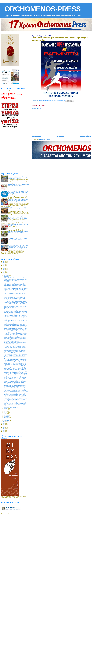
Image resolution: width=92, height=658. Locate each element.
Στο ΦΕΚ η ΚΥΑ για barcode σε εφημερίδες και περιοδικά (15, 377)
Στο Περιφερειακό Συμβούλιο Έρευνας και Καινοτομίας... (15, 393)
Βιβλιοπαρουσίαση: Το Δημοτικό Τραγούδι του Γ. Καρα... (15, 368)
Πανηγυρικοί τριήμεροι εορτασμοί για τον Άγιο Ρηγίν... (15, 404)
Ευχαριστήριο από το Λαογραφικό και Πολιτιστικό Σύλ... (15, 369)
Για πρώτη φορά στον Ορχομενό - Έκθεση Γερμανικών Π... (16, 316)
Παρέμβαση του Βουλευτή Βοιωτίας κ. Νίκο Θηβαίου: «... (15, 319)
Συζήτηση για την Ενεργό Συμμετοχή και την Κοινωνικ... (15, 350)
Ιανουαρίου (6, 275)
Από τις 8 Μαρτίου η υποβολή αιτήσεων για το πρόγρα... (15, 376)
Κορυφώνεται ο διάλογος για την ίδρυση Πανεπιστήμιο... (15, 386)
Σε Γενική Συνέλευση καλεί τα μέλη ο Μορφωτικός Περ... (15, 381)
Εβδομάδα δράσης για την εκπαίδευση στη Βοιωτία (14, 346)
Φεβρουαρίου (7, 276)
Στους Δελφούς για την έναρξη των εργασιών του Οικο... (15, 403)
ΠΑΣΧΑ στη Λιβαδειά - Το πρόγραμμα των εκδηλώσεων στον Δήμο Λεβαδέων (18, 232)
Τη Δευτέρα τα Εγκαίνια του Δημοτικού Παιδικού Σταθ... (15, 317)
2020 (4, 423)
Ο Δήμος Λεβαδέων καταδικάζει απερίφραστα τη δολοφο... (16, 321)
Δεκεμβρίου (6, 420)
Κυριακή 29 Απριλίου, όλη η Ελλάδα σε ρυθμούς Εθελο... (15, 289)
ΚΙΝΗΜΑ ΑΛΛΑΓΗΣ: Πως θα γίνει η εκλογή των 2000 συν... (16, 378)
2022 (4, 425)
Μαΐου (5, 411)
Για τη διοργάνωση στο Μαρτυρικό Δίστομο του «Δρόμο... (15, 390)
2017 (4, 272)
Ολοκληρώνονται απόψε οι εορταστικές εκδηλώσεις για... (15, 356)
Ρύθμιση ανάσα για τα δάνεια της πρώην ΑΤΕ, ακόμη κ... (15, 367)
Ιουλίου (5, 413)
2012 (4, 265)
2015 (4, 269)
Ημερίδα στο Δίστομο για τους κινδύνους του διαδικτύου (15, 373)
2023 (4, 427)
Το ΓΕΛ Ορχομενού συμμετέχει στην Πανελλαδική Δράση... (16, 365)
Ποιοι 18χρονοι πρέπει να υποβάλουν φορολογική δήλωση (16, 391)
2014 (4, 268)
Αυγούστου (6, 415)
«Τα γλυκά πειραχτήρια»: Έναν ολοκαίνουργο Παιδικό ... (15, 360)
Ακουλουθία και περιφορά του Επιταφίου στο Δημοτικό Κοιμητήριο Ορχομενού (18, 185)
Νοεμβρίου (6, 419)
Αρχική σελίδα (60, 136)
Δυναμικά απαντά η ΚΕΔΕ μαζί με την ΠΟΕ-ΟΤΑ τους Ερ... (16, 320)
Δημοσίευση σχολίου (36, 108)
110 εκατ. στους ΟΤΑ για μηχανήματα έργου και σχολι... (15, 363)
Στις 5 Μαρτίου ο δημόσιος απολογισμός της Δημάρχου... (15, 313)
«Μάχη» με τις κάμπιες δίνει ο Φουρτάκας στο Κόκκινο (15, 394)
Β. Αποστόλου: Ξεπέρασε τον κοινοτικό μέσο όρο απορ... (15, 354)
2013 (4, 266)
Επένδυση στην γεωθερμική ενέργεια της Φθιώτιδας (14, 399)
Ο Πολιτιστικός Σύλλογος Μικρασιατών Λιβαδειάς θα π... (15, 359)
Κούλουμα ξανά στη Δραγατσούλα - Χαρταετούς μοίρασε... (16, 288)
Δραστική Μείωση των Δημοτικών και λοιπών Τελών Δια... (15, 328)
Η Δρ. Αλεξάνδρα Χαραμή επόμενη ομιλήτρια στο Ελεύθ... (15, 302)
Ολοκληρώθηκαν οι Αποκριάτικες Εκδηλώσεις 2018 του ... (15, 301)
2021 (4, 424)
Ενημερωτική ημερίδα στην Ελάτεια (11, 343)
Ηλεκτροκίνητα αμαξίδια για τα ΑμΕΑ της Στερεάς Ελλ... (15, 382)
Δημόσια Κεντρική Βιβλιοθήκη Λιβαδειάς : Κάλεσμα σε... (15, 285)
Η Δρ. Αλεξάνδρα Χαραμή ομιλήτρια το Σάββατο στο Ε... (15, 334)
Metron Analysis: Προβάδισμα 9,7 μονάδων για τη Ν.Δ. (15, 338)
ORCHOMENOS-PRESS (43, 9)
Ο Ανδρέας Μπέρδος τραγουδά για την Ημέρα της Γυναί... (15, 374)
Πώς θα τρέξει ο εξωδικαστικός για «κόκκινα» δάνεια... (15, 400)
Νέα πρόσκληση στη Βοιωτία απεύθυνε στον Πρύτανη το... (16, 333)
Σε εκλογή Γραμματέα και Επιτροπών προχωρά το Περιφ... (16, 383)
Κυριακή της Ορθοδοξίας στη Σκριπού (11, 341)
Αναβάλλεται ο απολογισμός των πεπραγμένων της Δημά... (16, 325)
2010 (4, 262)
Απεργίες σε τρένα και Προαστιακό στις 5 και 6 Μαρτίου (15, 389)
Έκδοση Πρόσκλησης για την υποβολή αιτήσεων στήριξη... (16, 370)
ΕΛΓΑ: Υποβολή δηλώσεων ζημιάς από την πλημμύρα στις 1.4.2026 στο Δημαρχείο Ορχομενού (18, 192)
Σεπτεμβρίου (7, 416)
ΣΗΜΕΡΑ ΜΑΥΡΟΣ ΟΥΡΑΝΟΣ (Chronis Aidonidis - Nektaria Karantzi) (17, 239)
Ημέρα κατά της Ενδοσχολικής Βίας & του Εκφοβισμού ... (15, 395)
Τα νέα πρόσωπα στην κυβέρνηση (11, 405)
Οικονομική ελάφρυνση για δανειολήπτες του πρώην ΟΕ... (16, 323)
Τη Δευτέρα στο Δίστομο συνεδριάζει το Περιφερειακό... (15, 385)
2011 (4, 264)
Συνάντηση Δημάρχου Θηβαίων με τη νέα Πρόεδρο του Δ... (16, 284)
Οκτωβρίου (6, 417)
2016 (4, 271)
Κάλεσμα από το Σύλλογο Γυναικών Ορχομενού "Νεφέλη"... (16, 387)
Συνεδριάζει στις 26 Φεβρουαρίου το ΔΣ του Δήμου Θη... (15, 299)
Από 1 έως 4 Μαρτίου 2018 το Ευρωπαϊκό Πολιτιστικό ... (15, 336)
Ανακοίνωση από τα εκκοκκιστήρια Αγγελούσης (13, 372)
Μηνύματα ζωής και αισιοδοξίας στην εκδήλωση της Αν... (15, 332)
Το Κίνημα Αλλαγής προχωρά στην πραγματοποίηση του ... (16, 290)
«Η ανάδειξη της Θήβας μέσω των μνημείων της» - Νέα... (15, 398)
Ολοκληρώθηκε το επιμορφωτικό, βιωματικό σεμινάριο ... (15, 308)
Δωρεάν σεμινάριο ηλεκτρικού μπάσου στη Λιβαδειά (14, 324)
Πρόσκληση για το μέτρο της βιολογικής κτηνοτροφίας (15, 306)
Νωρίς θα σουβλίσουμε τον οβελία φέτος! (12, 339)
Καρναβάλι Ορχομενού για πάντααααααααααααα (14, 281)
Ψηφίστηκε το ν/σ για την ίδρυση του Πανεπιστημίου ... (15, 361)
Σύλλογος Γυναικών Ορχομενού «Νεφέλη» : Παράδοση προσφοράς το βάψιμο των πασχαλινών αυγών (18, 200)
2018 (4, 273)
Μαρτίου (6, 408)
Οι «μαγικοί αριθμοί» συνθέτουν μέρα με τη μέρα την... (15, 315)
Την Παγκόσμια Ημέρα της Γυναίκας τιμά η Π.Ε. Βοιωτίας (15, 358)
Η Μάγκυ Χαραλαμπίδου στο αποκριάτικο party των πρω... (16, 286)
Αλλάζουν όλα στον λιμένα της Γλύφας (11, 307)
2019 (4, 421)
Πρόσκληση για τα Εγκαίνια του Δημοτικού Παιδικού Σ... (15, 296)
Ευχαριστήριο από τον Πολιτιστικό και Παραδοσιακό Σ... (15, 345)
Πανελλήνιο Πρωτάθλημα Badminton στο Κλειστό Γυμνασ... (16, 312)
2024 (4, 428)
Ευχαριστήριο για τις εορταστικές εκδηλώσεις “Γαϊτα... (15, 292)
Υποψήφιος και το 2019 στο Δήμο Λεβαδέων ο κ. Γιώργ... (15, 402)
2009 (4, 261)
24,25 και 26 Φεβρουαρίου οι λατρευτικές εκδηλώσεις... (15, 277)
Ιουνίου (5, 412)
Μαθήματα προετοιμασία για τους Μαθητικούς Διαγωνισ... (15, 294)
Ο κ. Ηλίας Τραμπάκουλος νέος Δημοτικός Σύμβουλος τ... (15, 380)
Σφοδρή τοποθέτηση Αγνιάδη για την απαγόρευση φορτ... (15, 329)
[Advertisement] (52, 121)
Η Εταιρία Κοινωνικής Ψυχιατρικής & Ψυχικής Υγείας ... (15, 351)
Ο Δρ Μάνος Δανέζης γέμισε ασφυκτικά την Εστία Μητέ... (15, 347)
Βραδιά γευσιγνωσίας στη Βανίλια (10, 348)
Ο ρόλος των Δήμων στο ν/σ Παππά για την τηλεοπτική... (15, 364)
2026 (4, 431)
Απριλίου (6, 409)
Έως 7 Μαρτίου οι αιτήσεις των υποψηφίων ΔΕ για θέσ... (15, 283)
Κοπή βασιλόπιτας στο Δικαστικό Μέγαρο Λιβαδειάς (14, 297)
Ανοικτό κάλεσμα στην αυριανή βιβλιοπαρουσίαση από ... (15, 279)
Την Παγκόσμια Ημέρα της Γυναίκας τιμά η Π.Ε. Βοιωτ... (15, 396)
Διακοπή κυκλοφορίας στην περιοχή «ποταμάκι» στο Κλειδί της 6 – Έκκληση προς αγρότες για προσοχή (17, 177)
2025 (4, 430)
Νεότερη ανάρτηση (36, 136)
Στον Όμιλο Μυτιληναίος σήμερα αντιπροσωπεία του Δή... (15, 311)
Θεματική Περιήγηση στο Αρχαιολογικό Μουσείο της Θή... (15, 326)
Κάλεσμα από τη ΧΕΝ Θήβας (10, 352)
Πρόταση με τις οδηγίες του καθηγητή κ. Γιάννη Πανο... (15, 293)
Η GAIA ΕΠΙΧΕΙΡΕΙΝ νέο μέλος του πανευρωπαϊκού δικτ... (16, 310)
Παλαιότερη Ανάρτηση (85, 136)
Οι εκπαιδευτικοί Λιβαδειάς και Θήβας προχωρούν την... (15, 330)
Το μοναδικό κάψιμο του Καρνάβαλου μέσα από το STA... (15, 280)
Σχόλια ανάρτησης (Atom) (45, 139)
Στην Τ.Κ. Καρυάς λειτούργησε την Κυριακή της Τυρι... (15, 298)
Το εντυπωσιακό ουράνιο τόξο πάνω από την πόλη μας (15, 342)
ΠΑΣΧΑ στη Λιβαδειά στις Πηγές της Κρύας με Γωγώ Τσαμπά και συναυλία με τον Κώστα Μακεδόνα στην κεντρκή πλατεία (18, 217)
